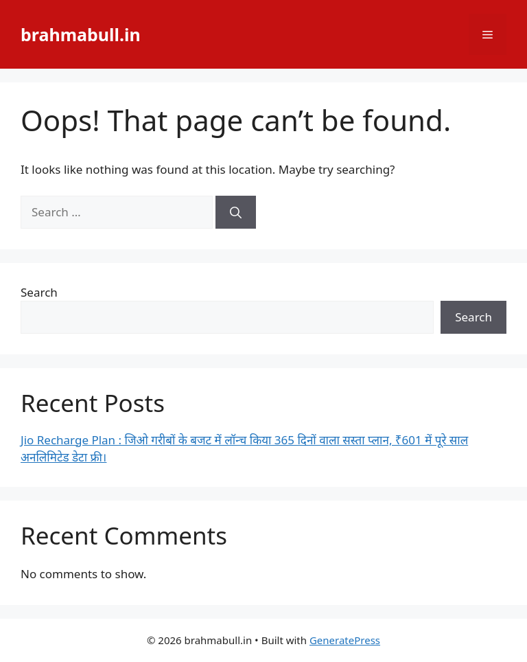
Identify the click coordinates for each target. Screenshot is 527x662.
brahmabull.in (81, 34)
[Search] (235, 212)
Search (39, 292)
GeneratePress (344, 640)
